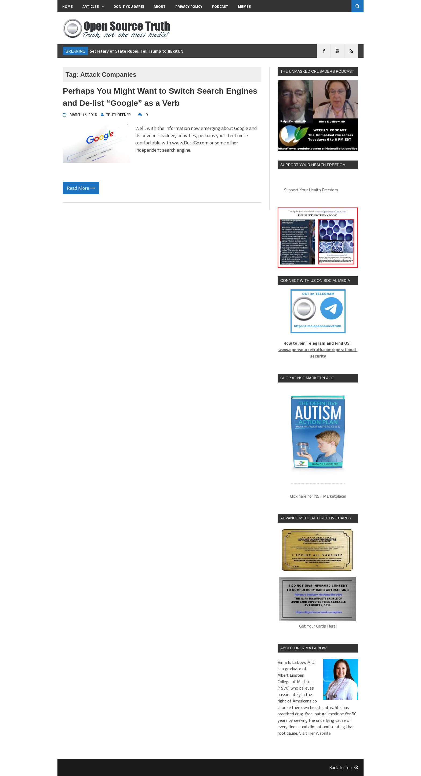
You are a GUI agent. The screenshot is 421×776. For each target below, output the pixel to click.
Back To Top (343, 767)
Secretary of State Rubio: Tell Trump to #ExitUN (136, 51)
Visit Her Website (315, 733)
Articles (93, 6)
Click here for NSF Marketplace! (318, 496)
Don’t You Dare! (129, 6)
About (160, 6)
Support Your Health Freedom (311, 190)
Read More (81, 188)
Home (67, 6)
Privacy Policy (188, 6)
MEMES (244, 6)
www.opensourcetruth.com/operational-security (318, 352)
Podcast (220, 6)
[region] (318, 436)
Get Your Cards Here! (318, 578)
